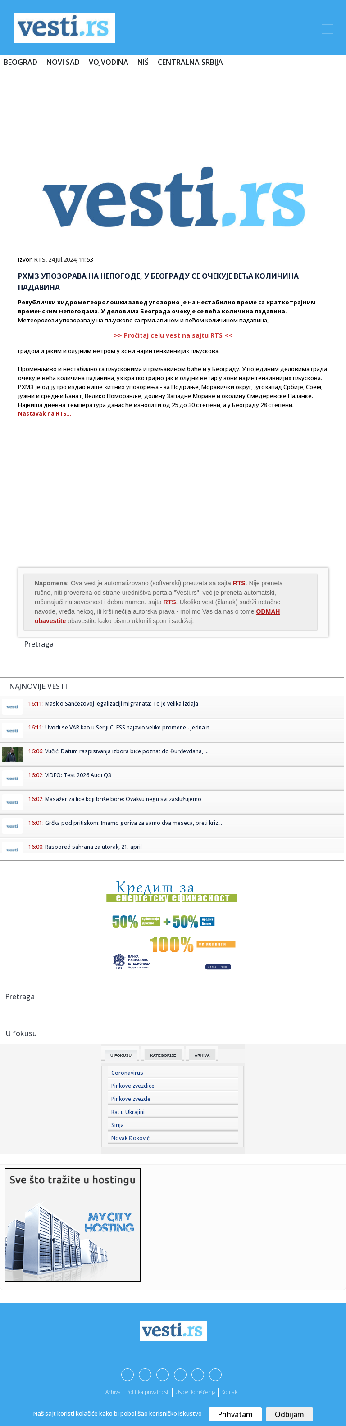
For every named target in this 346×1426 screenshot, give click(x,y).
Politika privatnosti (148, 1392)
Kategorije (163, 1055)
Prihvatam (235, 1414)
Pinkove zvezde (130, 1099)
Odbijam (289, 1414)
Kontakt (230, 1392)
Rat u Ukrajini (128, 1112)
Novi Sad (63, 62)
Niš (143, 62)
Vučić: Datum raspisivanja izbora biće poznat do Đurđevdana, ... (127, 751)
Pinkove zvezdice (133, 1086)
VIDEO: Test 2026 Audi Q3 (78, 775)
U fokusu (121, 1055)
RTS (40, 259)
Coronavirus (127, 1073)
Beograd (20, 62)
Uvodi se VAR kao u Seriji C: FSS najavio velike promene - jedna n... (129, 727)
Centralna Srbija (190, 62)
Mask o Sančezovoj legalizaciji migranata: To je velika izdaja (121, 703)
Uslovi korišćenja (195, 1392)
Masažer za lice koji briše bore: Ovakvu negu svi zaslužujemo (123, 799)
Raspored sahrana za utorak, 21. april (93, 847)
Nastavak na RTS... (45, 413)
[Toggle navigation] (326, 27)
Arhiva (202, 1055)
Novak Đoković (130, 1138)
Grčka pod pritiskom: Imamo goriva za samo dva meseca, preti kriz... (133, 823)
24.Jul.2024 (62, 259)
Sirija (117, 1125)
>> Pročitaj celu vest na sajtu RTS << (173, 335)
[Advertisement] (173, 104)
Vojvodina (108, 62)
